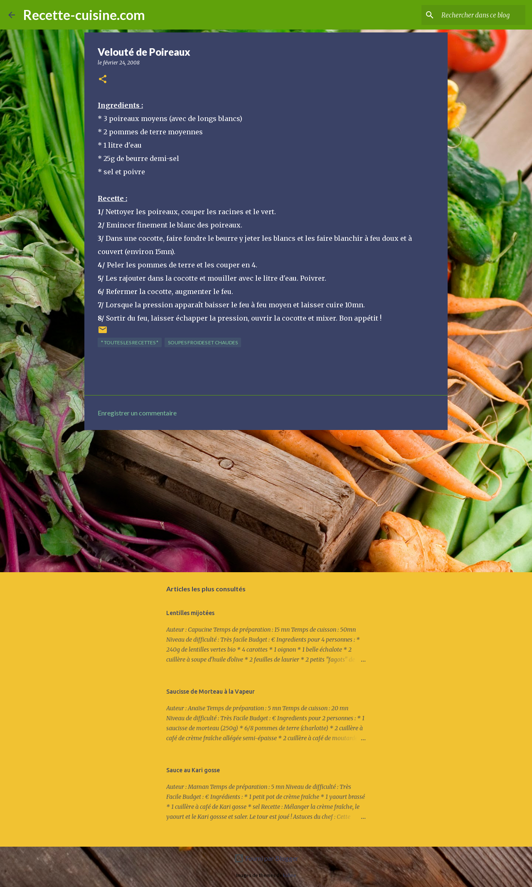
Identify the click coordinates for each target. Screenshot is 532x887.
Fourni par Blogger (266, 858)
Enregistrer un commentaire (137, 413)
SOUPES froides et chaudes (203, 342)
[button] (103, 79)
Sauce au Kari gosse (193, 770)
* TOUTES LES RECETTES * (129, 342)
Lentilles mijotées (190, 613)
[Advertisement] (266, 500)
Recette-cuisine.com (84, 15)
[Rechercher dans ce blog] (481, 15)
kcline (289, 875)
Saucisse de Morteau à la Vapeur (210, 691)
